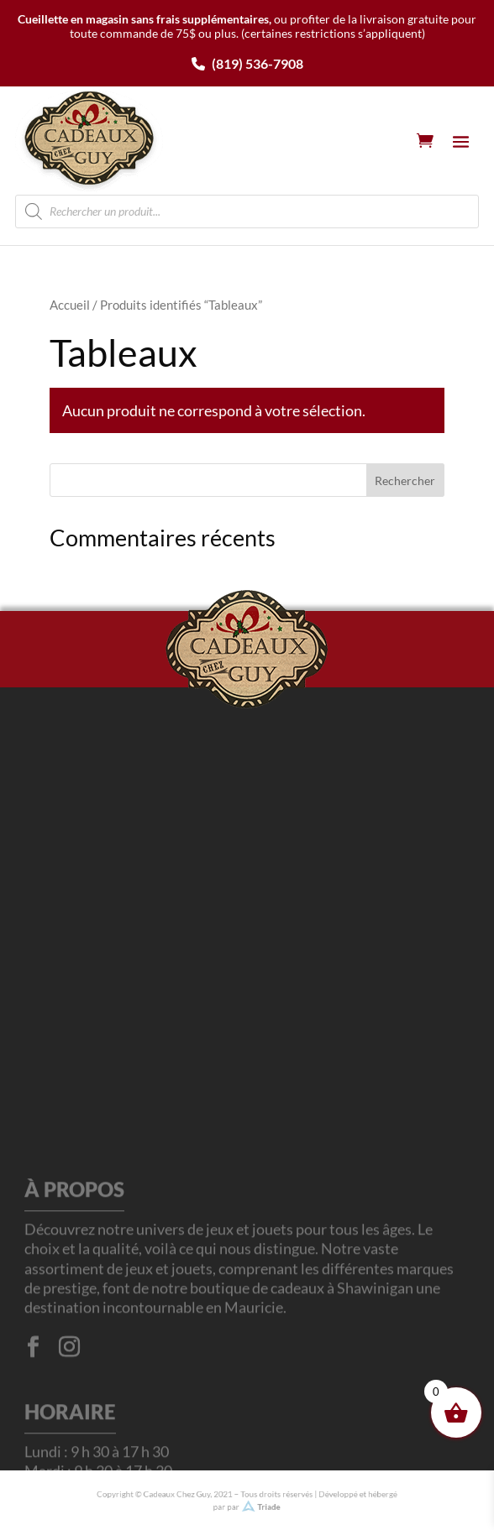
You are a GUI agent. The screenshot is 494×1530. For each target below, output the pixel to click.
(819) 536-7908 (247, 63)
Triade (266, 1505)
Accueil (70, 304)
